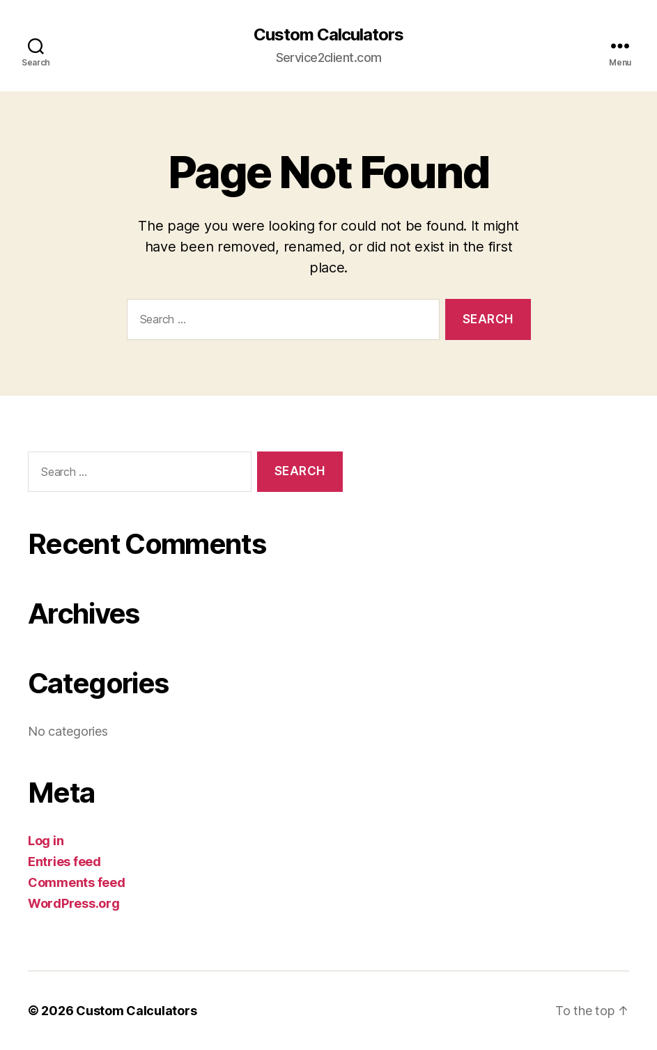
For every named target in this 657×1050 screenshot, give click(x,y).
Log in (45, 840)
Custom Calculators (328, 34)
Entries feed (64, 861)
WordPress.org (74, 903)
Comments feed (76, 882)
